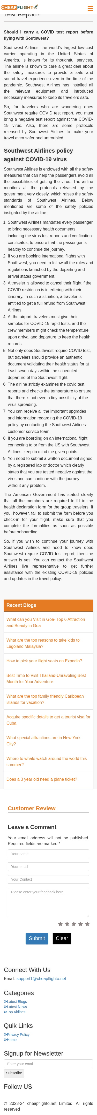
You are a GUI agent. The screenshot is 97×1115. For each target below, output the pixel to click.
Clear (62, 938)
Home (10, 1040)
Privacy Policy (16, 1034)
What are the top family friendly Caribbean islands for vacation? (45, 699)
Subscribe (14, 1073)
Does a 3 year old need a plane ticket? (41, 779)
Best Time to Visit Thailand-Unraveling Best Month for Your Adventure (46, 678)
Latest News (15, 1007)
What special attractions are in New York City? (43, 741)
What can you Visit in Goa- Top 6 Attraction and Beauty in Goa (45, 622)
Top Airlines (15, 1012)
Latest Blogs (15, 1002)
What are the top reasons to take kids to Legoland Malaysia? (43, 643)
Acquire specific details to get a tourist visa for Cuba (48, 720)
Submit (37, 938)
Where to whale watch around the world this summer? (46, 761)
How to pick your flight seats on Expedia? (44, 661)
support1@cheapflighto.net (41, 978)
